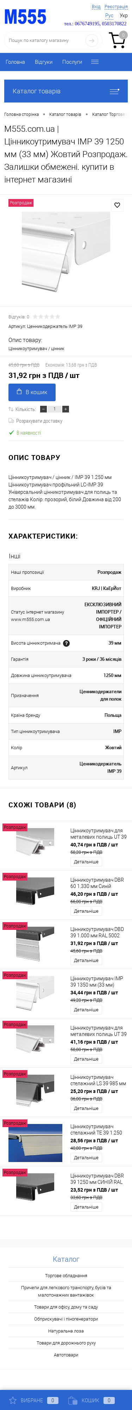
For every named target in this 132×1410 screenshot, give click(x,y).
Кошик (91, 1400)
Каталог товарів (66, 91)
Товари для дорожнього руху (66, 1343)
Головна (15, 62)
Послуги (72, 62)
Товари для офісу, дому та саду (66, 1307)
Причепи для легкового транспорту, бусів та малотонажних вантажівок (66, 1291)
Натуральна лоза (66, 1331)
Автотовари (66, 1355)
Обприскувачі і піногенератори (66, 1319)
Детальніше (86, 861)
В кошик (32, 392)
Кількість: (25, 408)
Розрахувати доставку (35, 420)
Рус (109, 15)
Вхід (96, 6)
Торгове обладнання (66, 1275)
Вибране (33, 1400)
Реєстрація (116, 6)
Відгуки (43, 62)
